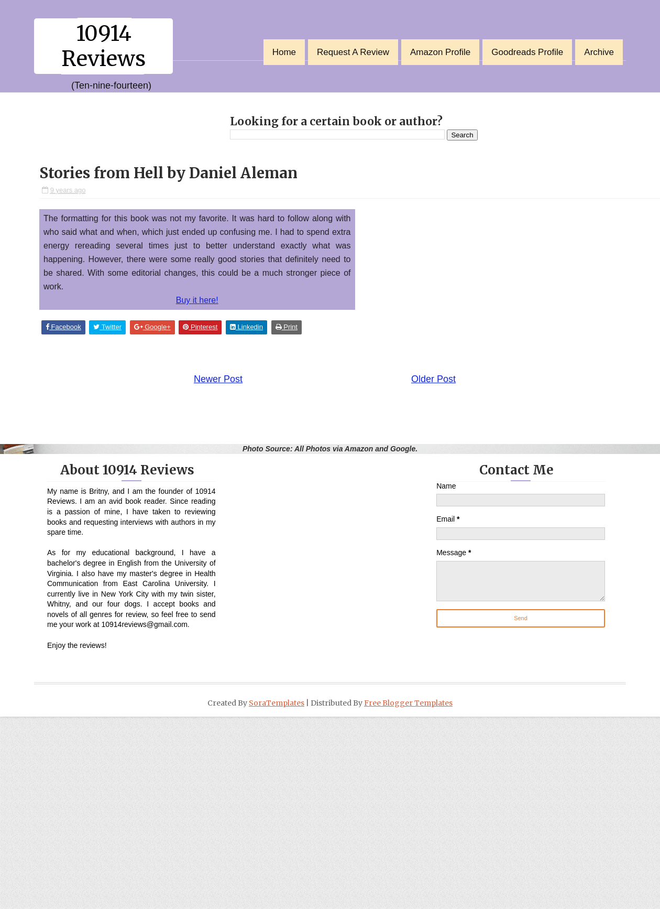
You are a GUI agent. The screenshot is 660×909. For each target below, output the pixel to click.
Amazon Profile (440, 52)
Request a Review (353, 52)
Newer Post (218, 379)
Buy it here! (197, 300)
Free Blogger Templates (408, 703)
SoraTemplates (276, 703)
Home (284, 52)
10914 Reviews (103, 46)
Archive (599, 52)
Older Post (433, 379)
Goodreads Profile (527, 52)
